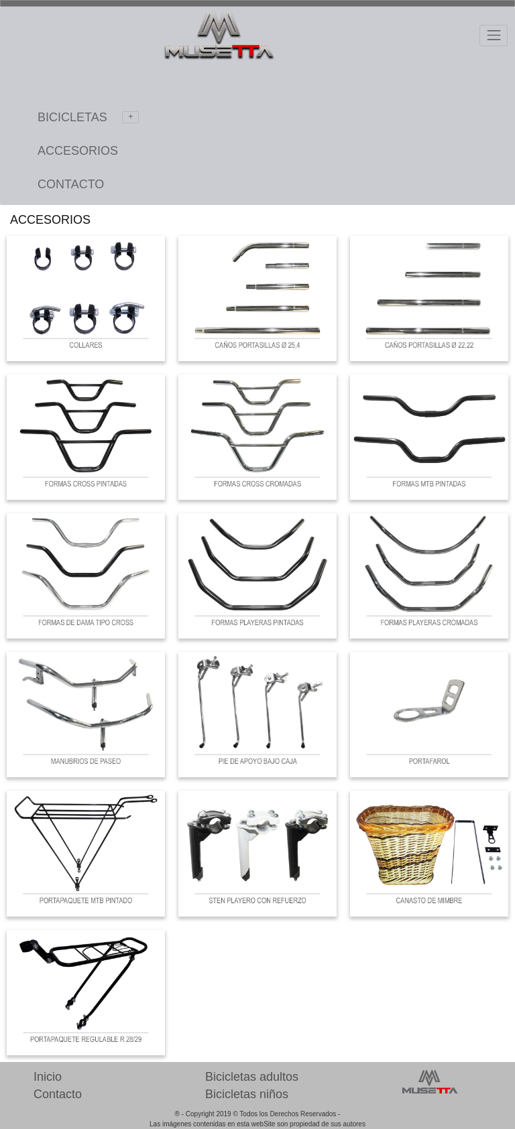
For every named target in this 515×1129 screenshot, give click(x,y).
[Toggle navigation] (493, 35)
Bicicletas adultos (251, 1076)
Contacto (58, 1094)
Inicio (48, 1076)
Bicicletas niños (246, 1094)
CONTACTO (71, 184)
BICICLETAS (88, 117)
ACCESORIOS (78, 150)
